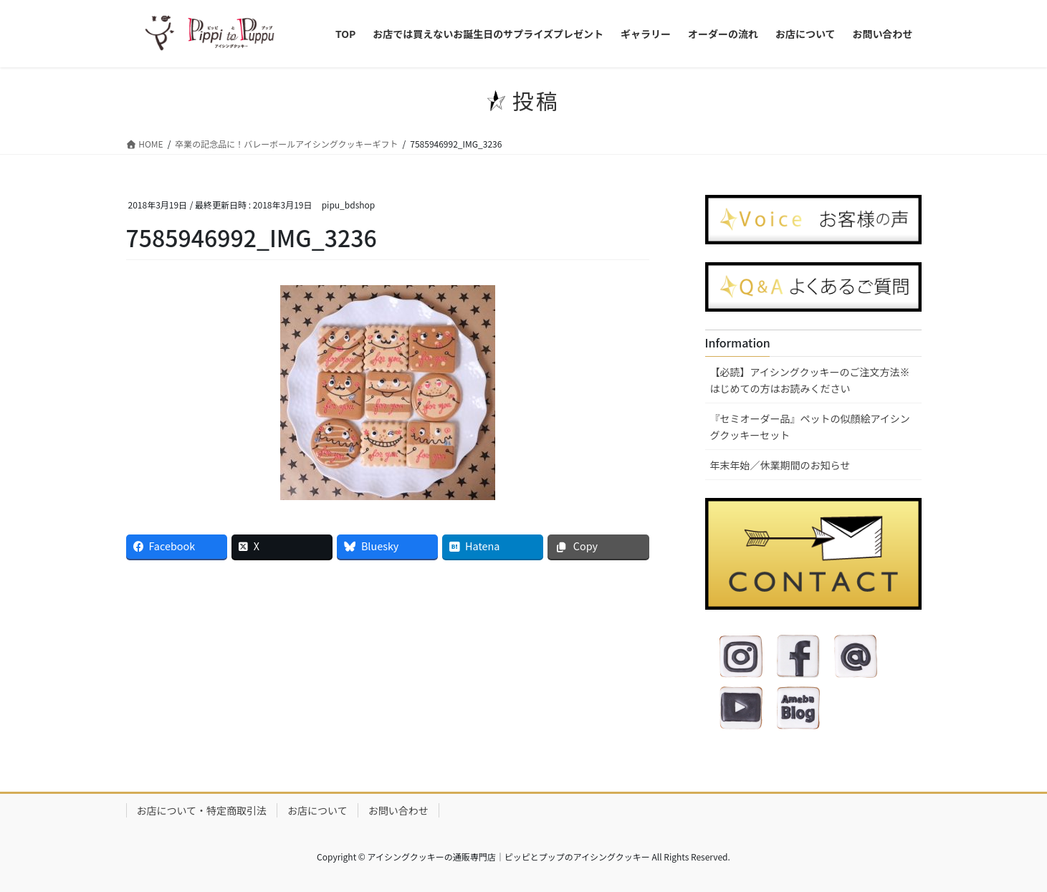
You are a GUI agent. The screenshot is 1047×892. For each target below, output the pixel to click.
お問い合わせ (398, 810)
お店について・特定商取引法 (202, 810)
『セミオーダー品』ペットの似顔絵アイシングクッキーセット (810, 426)
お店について (317, 810)
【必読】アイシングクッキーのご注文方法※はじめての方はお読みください (810, 380)
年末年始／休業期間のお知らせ (780, 465)
